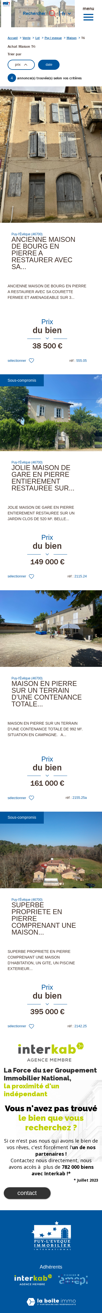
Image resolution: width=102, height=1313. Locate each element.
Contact (27, 1158)
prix (21, 65)
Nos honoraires (75, 1290)
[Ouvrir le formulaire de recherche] (52, 13)
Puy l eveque (53, 38)
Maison (72, 38)
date (49, 65)
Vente (26, 38)
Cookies (72, 1307)
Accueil (13, 38)
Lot (37, 38)
